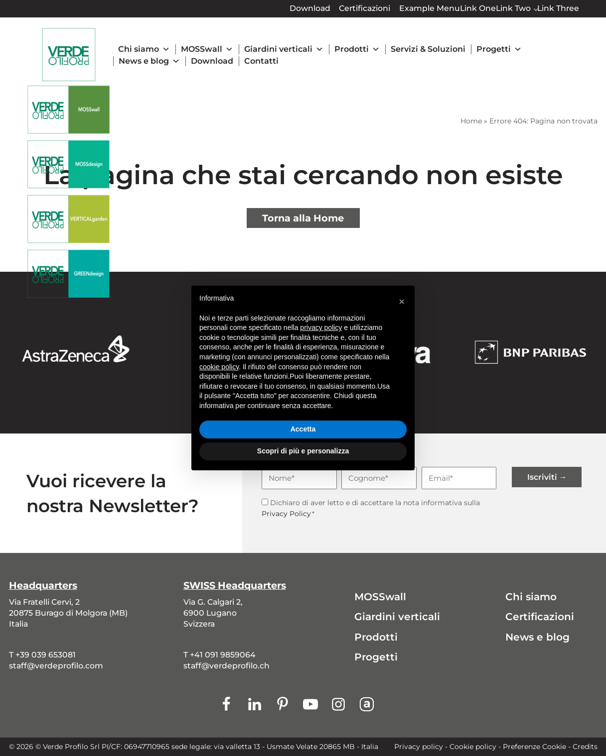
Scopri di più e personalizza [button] (303, 451)
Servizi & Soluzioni (428, 49)
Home (471, 120)
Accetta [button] (303, 429)
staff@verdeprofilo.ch (226, 665)
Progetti (499, 49)
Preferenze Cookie (534, 746)
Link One (478, 8)
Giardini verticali (283, 49)
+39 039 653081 (45, 654)
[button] (402, 302)
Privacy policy (418, 746)
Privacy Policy (286, 513)
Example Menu (429, 8)
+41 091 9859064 (223, 654)
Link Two (513, 8)
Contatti (261, 61)
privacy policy (321, 327)
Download (310, 8)
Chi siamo (144, 49)
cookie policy (219, 367)
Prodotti (357, 49)
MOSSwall (207, 49)
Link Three (558, 8)
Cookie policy (473, 746)
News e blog (149, 61)
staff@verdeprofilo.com (56, 665)
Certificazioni (364, 8)
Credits (585, 746)
